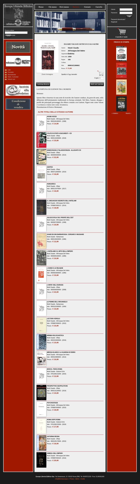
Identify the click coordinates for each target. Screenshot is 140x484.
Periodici (11, 72)
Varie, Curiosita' (13, 77)
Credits (82, 479)
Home (41, 7)
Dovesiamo (64, 7)
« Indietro (115, 113)
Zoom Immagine (47, 73)
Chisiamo (52, 7)
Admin (77, 479)
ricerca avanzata (10, 35)
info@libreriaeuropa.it (61, 479)
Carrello (99, 7)
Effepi (58, 136)
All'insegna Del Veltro (76, 51)
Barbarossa (59, 237)
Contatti (87, 7)
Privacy (72, 479)
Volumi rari (11, 79)
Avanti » (128, 113)
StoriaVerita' (12, 74)
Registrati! (114, 22)
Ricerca (75, 7)
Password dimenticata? (118, 19)
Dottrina (71, 54)
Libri (9, 70)
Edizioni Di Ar (60, 371)
